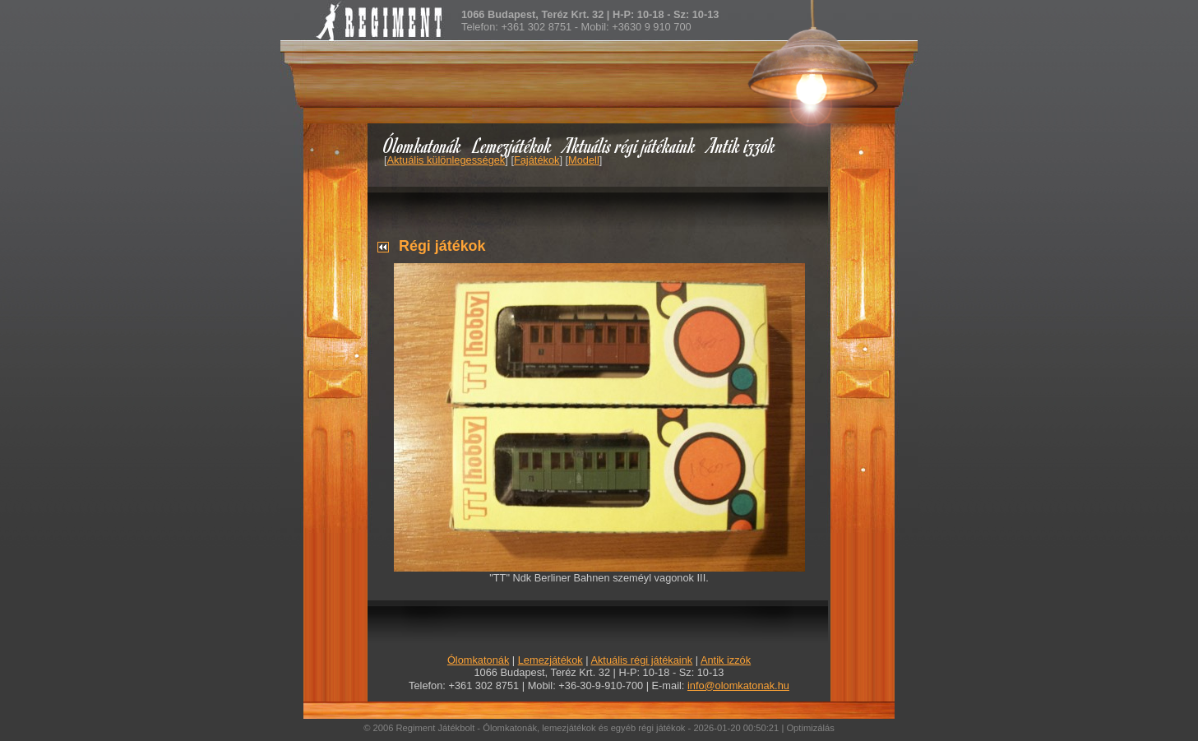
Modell (583, 160)
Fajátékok (536, 160)
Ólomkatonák (422, 145)
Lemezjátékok (513, 145)
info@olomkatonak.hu (738, 685)
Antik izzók (741, 145)
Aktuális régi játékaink (630, 145)
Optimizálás (810, 728)
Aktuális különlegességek (446, 160)
